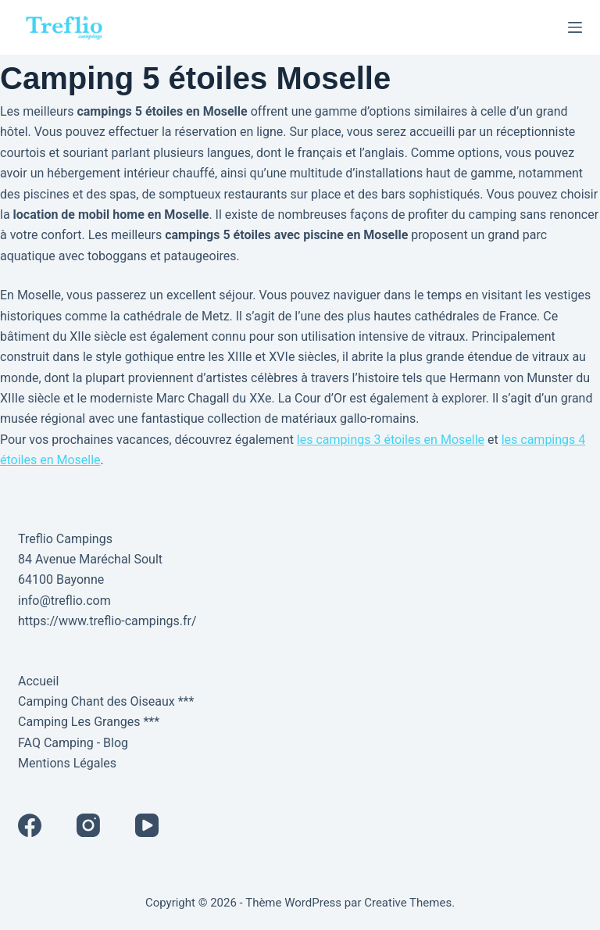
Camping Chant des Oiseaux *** (106, 701)
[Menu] (575, 27)
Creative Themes (408, 903)
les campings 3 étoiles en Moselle (390, 439)
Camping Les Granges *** (88, 721)
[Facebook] (29, 825)
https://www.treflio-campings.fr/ (107, 620)
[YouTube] (147, 825)
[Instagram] (88, 825)
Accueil (38, 681)
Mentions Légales (67, 763)
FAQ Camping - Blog (73, 742)
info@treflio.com (64, 600)
